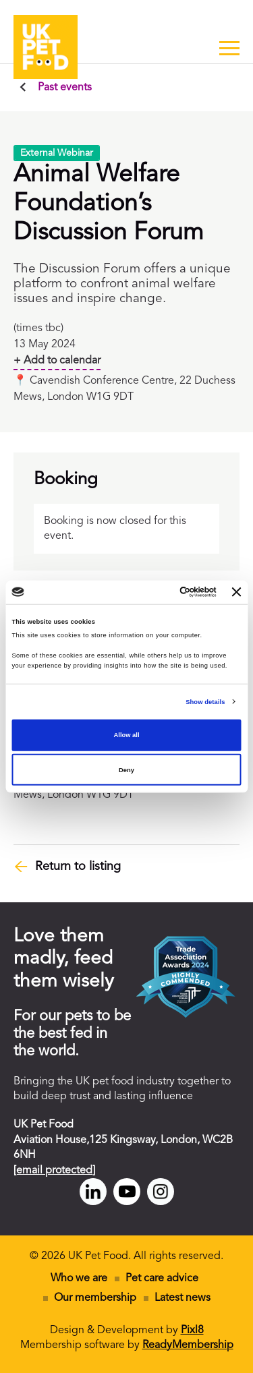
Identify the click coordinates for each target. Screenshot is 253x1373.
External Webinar (56, 153)
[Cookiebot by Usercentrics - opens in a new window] (161, 592)
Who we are (79, 1278)
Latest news (182, 1298)
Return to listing (78, 866)
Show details (205, 702)
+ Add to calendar (57, 360)
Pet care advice (161, 1278)
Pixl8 (192, 1330)
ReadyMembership (187, 1345)
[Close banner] (237, 592)
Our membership (95, 1298)
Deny (126, 770)
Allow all (127, 735)
